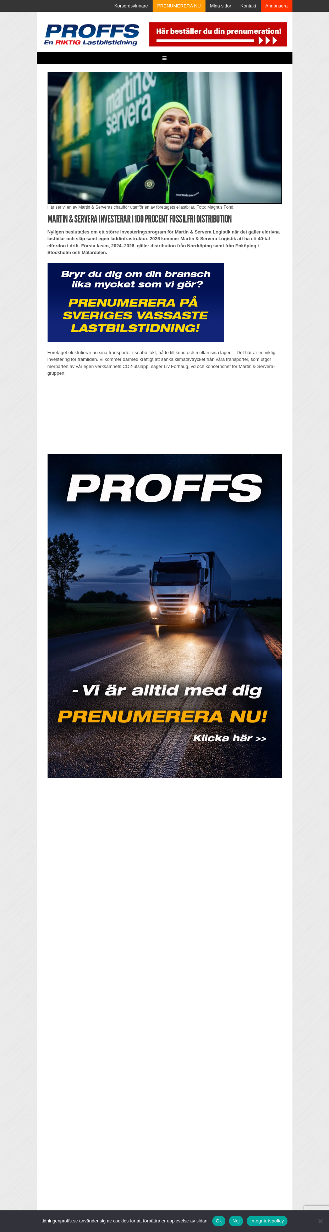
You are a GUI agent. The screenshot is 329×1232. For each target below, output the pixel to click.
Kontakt (248, 6)
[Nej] (320, 1221)
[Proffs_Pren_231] (136, 302)
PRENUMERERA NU (179, 6)
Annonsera (276, 6)
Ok (219, 1220)
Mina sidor (220, 6)
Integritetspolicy (267, 1220)
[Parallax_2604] (165, 616)
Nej (236, 1220)
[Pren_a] (217, 34)
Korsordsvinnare (131, 6)
